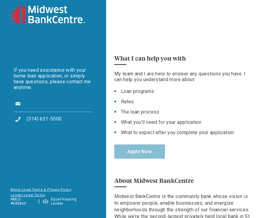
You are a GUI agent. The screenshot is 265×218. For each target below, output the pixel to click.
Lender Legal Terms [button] (28, 195)
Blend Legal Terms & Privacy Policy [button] (41, 190)
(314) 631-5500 (44, 119)
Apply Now (139, 151)
